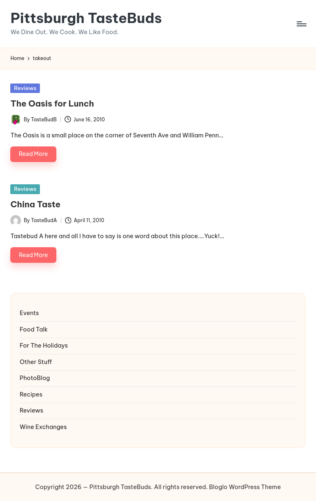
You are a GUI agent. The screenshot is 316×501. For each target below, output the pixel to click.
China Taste (35, 204)
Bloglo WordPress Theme (245, 487)
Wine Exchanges (43, 427)
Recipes (31, 394)
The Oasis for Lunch (52, 103)
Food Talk (34, 329)
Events (29, 313)
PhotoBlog (35, 378)
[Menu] (301, 23)
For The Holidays (44, 345)
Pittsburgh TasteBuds (86, 18)
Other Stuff (36, 362)
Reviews (25, 88)
